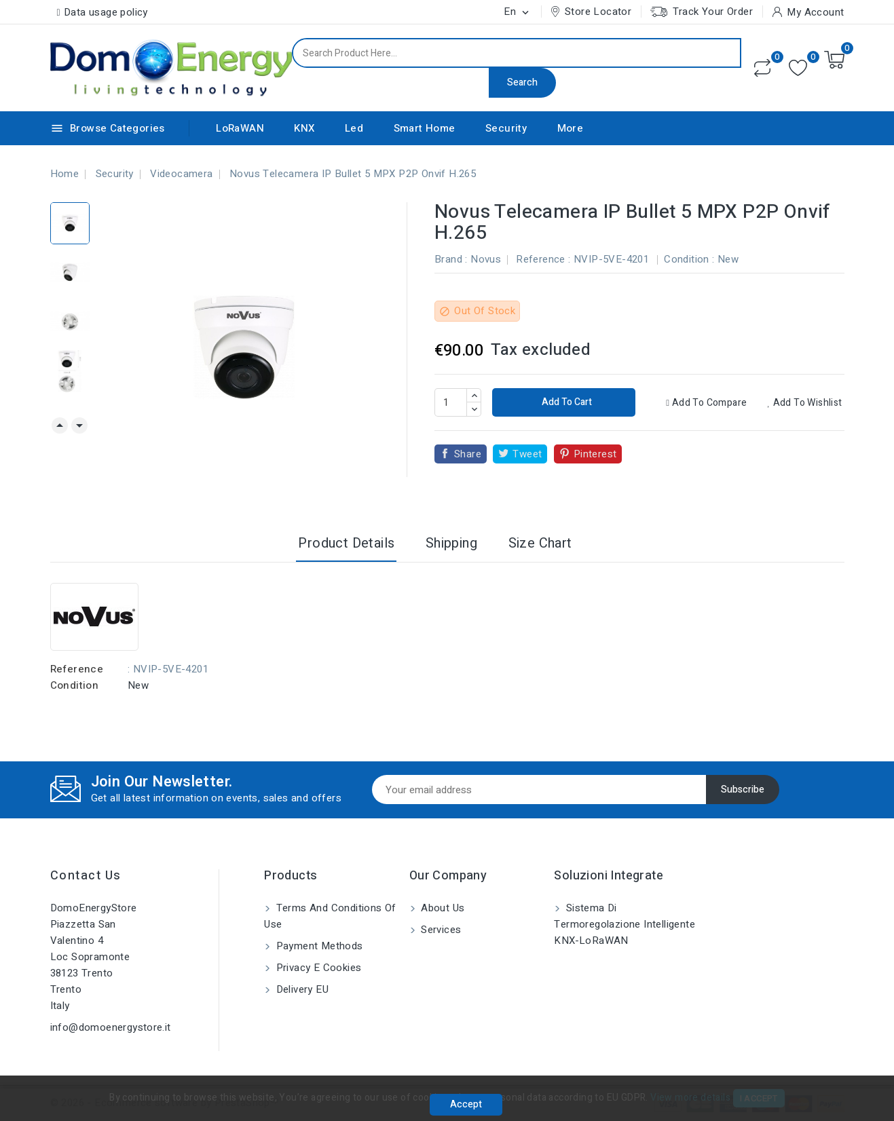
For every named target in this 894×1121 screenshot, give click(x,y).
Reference (77, 669)
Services (440, 929)
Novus (485, 259)
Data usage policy (106, 12)
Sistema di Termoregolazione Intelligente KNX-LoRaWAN (624, 924)
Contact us (86, 876)
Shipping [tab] (451, 543)
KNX (304, 128)
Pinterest (595, 453)
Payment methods (317, 945)
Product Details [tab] (346, 543)
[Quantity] (450, 402)
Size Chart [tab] (540, 543)
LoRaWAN (240, 128)
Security (506, 128)
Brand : (451, 259)
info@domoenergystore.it (110, 1027)
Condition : (689, 259)
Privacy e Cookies (317, 967)
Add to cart (566, 402)
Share (467, 453)
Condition (74, 685)
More (570, 128)
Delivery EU (301, 989)
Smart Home (424, 128)
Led (354, 128)
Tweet (527, 453)
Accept (466, 1104)
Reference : (543, 259)
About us (441, 907)
